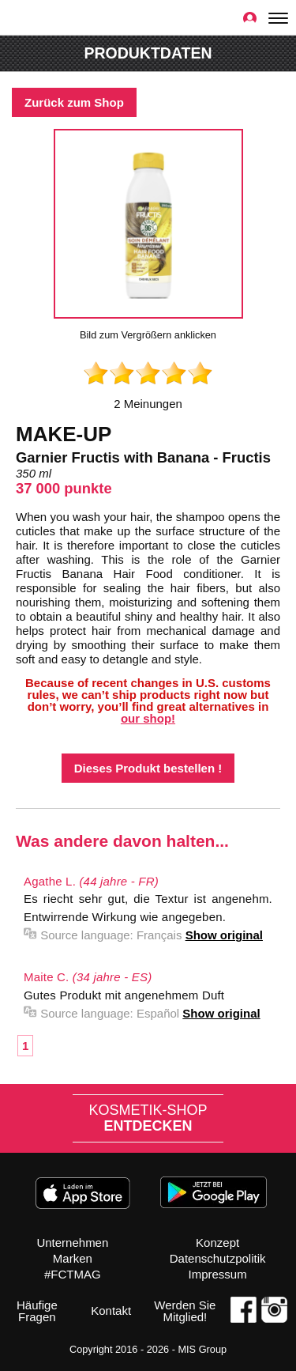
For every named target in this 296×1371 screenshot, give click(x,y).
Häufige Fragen (37, 1311)
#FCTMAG (72, 1274)
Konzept (217, 1242)
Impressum (218, 1274)
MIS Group (202, 1349)
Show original (224, 935)
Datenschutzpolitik (218, 1258)
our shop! (148, 718)
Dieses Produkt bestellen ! (148, 768)
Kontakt (111, 1310)
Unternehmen (72, 1242)
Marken (72, 1258)
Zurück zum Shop (74, 102)
